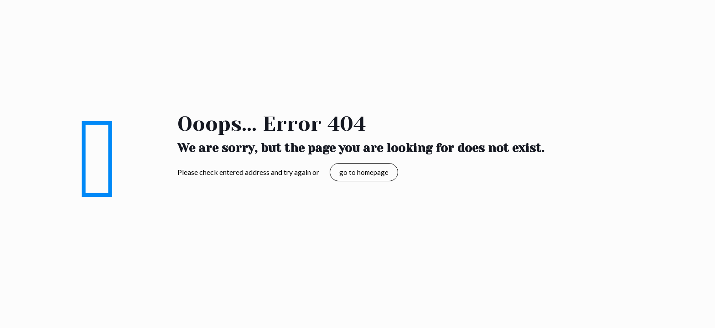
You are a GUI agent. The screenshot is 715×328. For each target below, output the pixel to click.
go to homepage (364, 172)
